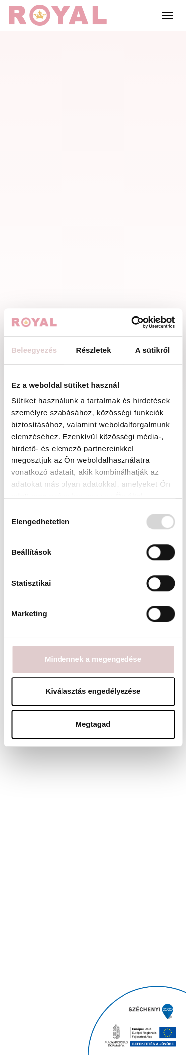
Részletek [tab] (93, 350)
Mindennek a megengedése (93, 659)
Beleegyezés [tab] (34, 350)
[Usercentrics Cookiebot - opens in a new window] (132, 322)
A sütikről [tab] (152, 350)
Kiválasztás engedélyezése (93, 691)
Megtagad (92, 724)
